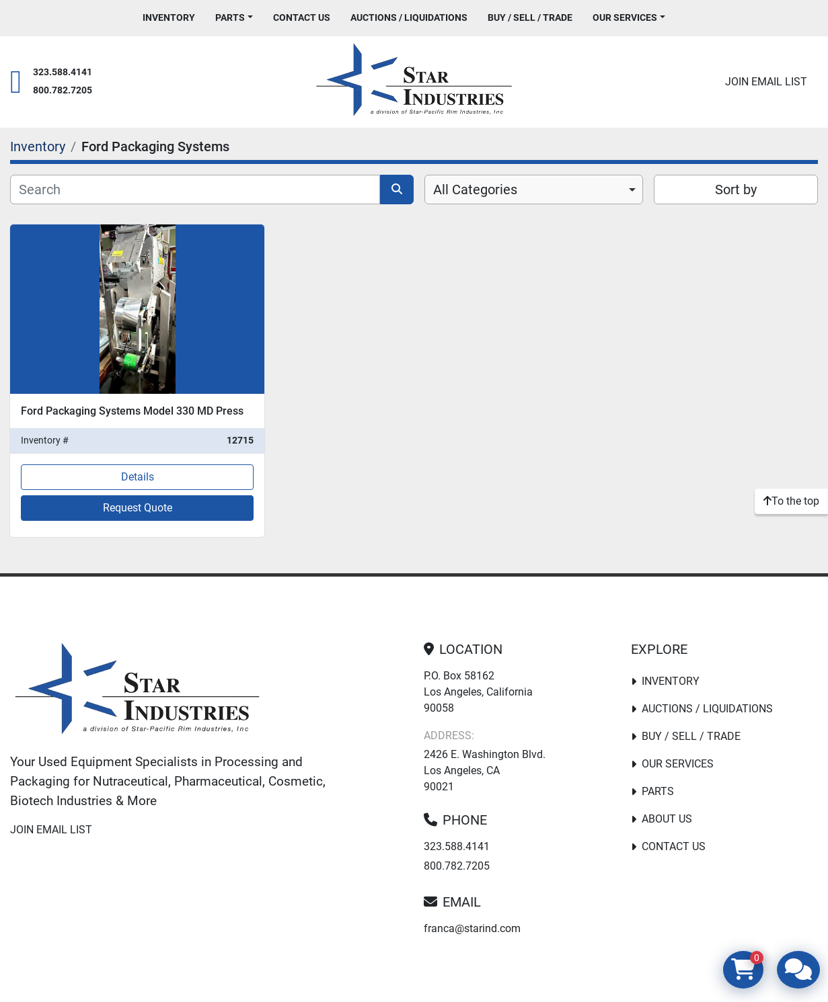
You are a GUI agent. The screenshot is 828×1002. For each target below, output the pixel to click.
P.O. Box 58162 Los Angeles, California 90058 (478, 691)
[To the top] (791, 501)
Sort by (736, 189)
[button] (234, 18)
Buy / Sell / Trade (530, 17)
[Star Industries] (137, 691)
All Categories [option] (475, 189)
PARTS (230, 17)
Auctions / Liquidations (408, 17)
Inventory (169, 17)
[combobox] (534, 189)
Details (137, 476)
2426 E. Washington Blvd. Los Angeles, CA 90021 (484, 770)
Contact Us (301, 17)
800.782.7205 (62, 90)
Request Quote (137, 507)
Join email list (766, 81)
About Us (667, 818)
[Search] (195, 189)
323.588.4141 (62, 72)
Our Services (625, 17)
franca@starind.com (472, 928)
